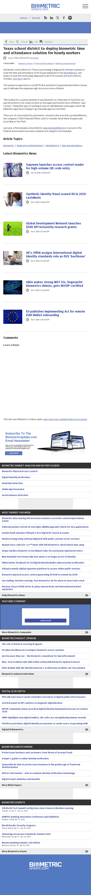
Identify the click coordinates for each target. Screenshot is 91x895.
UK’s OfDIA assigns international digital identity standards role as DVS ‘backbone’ (55, 254)
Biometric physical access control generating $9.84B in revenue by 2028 (39, 574)
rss (45, 18)
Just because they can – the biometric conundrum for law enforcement (38, 656)
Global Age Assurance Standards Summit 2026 (45, 835)
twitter (58, 18)
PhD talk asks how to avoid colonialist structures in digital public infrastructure (43, 697)
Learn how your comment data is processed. (65, 419)
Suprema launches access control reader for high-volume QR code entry (55, 166)
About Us (24, 18)
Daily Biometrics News (13, 595)
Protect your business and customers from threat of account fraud (37, 752)
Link (36, 42)
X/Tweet (24, 42)
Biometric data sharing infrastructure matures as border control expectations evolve (43, 519)
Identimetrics (52, 145)
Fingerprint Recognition (44, 63)
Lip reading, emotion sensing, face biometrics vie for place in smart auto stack (43, 580)
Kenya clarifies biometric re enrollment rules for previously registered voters (42, 551)
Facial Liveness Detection (15, 495)
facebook (64, 18)
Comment (48, 42)
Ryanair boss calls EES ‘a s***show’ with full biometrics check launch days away (43, 545)
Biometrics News (25, 63)
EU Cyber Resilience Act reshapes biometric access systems (33, 650)
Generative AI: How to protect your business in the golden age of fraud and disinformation (41, 766)
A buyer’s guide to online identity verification (25, 758)
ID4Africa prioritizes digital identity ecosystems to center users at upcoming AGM (45, 723)
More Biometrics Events (14, 851)
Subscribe (36, 18)
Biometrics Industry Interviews (18, 674)
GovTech (17, 78)
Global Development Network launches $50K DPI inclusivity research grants (53, 225)
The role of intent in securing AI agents (22, 644)
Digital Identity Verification (16, 477)
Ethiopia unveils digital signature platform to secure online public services (41, 568)
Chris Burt (34, 58)
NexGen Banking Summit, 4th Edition (45, 844)
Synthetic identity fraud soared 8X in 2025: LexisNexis (56, 195)
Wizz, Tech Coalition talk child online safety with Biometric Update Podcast (41, 662)
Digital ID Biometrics (12, 729)
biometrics (8, 145)
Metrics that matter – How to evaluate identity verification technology (38, 773)
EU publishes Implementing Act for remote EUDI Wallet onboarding (55, 313)
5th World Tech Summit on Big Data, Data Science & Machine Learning (45, 809)
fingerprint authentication (30, 145)
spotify (70, 18)
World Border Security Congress (45, 827)
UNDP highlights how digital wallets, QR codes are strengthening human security (44, 717)
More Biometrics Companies (16, 632)
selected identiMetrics (54, 128)
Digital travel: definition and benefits (21, 779)
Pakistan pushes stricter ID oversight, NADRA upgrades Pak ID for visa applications (45, 527)
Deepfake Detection (12, 483)
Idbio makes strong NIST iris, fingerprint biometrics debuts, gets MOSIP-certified (54, 284)
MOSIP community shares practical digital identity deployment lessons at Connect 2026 (45, 710)
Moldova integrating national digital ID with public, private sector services (41, 539)
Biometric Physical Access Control (19, 471)
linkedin (51, 18)
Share (12, 42)
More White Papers (12, 785)
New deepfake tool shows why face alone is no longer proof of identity (39, 556)
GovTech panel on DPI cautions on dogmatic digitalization (32, 703)
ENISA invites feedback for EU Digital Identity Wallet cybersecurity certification (43, 562)
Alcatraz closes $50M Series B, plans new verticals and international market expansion (41, 588)
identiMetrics (70, 72)
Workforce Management (66, 63)
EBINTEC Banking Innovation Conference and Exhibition (45, 818)
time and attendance (72, 145)
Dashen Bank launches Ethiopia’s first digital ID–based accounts (35, 533)
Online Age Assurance (13, 489)
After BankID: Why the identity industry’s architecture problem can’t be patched (43, 668)
